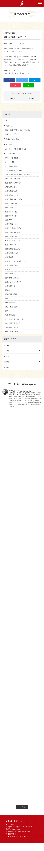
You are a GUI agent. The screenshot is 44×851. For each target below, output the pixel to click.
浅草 (7, 311)
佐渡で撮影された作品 (13, 199)
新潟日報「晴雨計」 (12, 294)
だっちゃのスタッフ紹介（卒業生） (18, 174)
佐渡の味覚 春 (11, 216)
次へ (30, 98)
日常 (7, 298)
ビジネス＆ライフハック (14, 319)
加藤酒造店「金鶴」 (12, 265)
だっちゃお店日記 (11, 166)
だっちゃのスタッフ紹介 (14, 170)
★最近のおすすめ (12, 139)
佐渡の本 (8, 220)
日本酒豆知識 (10, 303)
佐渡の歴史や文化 (11, 224)
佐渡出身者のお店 (11, 253)
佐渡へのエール (11, 245)
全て (7, 120)
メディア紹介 (10, 187)
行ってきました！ (11, 331)
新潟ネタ (8, 290)
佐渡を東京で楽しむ (12, 249)
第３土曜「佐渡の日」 (13, 323)
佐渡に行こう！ (11, 286)
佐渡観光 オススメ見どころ (16, 261)
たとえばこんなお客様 (13, 183)
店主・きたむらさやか (13, 282)
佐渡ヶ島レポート (11, 195)
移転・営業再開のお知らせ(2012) (17, 130)
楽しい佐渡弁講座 (11, 307)
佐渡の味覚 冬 (11, 207)
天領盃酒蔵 (9, 274)
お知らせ (9, 126)
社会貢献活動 (10, 315)
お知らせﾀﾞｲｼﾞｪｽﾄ (11, 134)
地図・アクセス (11, 269)
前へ (13, 98)
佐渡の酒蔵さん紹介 (12, 232)
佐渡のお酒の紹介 (11, 203)
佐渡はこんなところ (12, 241)
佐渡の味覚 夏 (11, 212)
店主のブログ (11, 154)
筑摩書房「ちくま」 (12, 327)
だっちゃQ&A (10, 162)
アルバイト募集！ (11, 158)
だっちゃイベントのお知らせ (16, 149)
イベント (9, 145)
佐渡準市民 (9, 257)
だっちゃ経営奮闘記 (12, 179)
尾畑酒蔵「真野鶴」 (12, 278)
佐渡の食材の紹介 (11, 236)
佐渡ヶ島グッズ (11, 191)
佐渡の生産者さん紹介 (13, 228)
